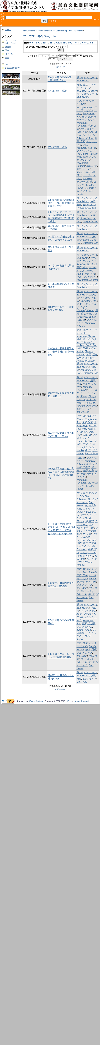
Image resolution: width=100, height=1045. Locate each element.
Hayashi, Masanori (87, 540)
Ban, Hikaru (83, 80)
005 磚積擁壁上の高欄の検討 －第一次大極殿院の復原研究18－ (61, 203)
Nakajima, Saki (88, 207)
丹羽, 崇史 (82, 493)
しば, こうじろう (86, 508)
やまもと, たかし (86, 151)
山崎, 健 (81, 320)
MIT (67, 701)
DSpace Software (36, 701)
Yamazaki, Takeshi (87, 441)
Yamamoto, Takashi (87, 154)
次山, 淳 (81, 416)
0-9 (31, 42)
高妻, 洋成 (82, 330)
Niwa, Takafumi (88, 264)
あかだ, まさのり (86, 357)
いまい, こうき (84, 585)
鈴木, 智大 (82, 543)
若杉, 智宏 (87, 116)
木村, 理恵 (91, 166)
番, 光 (80, 77)
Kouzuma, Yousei (86, 336)
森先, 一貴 (82, 304)
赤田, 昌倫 (91, 354)
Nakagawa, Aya (85, 107)
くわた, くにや (88, 552)
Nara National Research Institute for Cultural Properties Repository (52, 31)
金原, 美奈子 (83, 467)
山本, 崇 (92, 148)
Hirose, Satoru (88, 316)
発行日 (8, 47)
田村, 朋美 (82, 348)
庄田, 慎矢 (82, 575)
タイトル (9, 54)
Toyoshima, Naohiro (87, 280)
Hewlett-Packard (81, 701)
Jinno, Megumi (84, 614)
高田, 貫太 (82, 267)
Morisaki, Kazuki (85, 310)
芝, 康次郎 (90, 505)
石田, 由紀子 (83, 444)
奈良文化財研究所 (2, 19)
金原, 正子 (91, 464)
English (96, 19)
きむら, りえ (83, 169)
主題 (7, 57)
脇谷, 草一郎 (83, 339)
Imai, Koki (82, 588)
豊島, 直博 (82, 157)
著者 (7, 50)
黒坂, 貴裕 (82, 84)
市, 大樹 (89, 188)
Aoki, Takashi (90, 572)
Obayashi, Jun (90, 221)
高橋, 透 (92, 132)
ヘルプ (8, 64)
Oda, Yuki (82, 132)
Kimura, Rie (83, 172)
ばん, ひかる (90, 77)
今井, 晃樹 (88, 527)
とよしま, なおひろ (87, 277)
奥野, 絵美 (88, 470)
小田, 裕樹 (86, 428)
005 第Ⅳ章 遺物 (57, 147)
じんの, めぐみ (88, 611)
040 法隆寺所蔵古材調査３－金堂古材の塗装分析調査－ (61, 351)
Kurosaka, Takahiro (87, 91)
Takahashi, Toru (85, 138)
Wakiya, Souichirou (87, 345)
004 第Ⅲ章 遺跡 (57, 90)
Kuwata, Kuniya (85, 555)
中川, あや (82, 101)
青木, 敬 (81, 569)
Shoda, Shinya (88, 396)
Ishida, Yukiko (84, 630)
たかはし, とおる (86, 135)
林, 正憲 (87, 534)
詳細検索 (52, 21)
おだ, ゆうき (87, 129)
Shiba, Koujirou (85, 512)
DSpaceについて (12, 68)
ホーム (8, 29)
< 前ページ (60, 67)
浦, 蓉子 (89, 521)
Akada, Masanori (86, 360)
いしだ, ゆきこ (84, 626)
